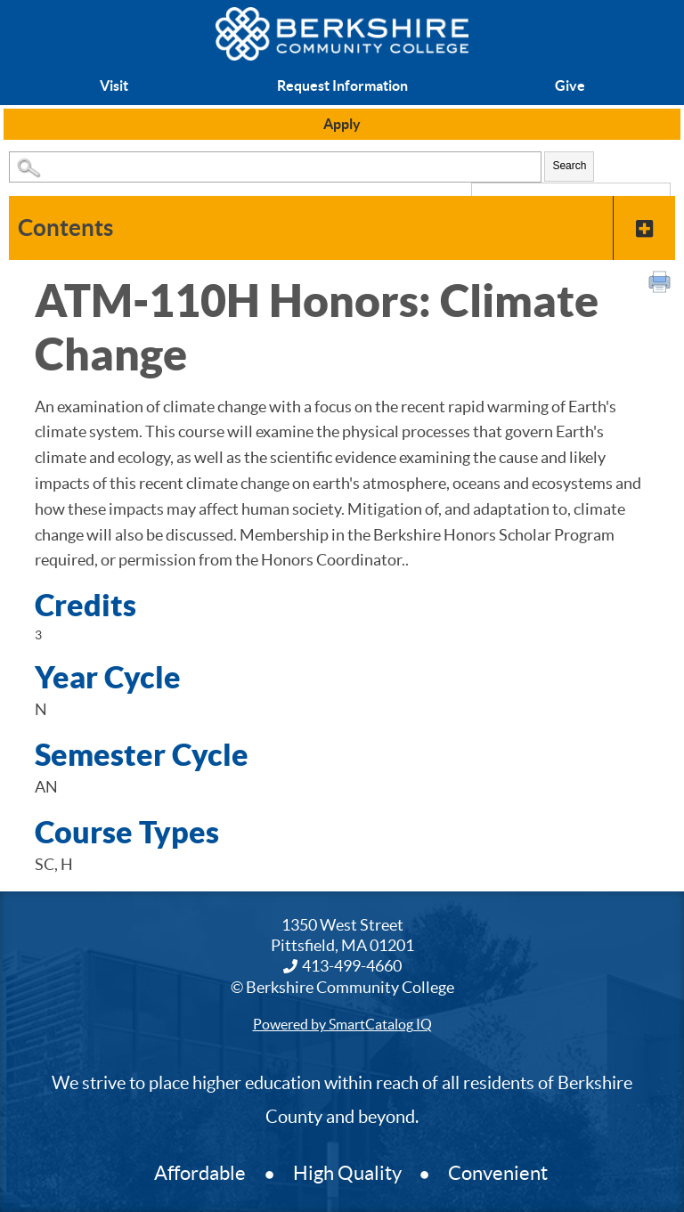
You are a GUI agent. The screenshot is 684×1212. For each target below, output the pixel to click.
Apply (342, 124)
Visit (114, 85)
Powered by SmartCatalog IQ (342, 1024)
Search (569, 165)
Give (570, 85)
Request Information (342, 85)
